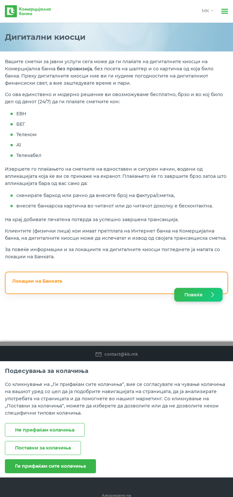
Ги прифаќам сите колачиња (50, 466)
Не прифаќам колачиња (44, 430)
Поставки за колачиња (43, 448)
